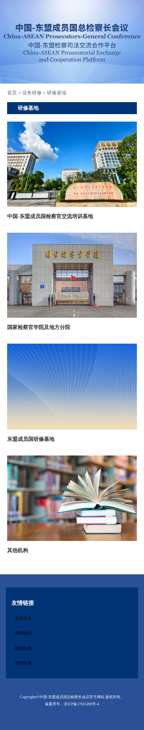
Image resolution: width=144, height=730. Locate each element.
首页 (12, 93)
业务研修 (32, 93)
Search (134, 8)
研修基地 (56, 93)
